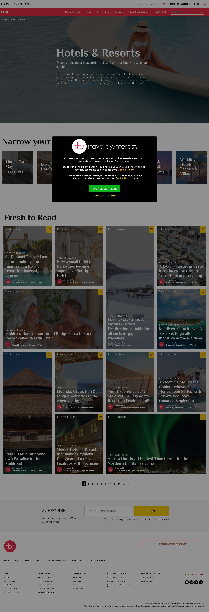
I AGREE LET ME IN (104, 188)
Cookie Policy (126, 169)
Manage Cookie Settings (104, 196)
